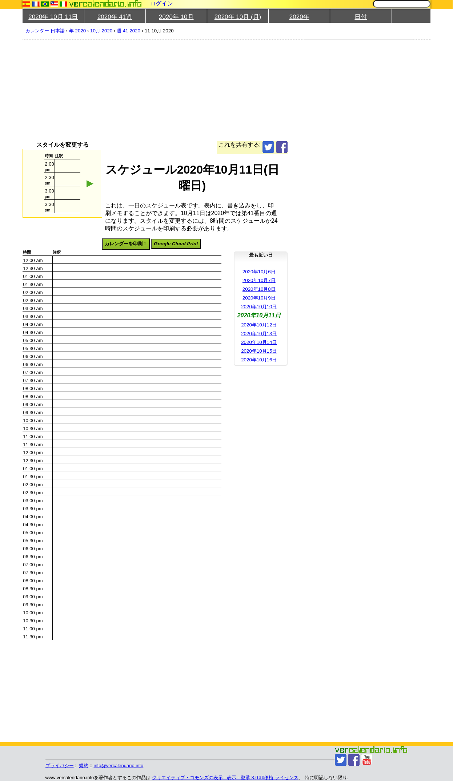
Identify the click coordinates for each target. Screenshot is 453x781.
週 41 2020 (128, 30)
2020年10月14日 (259, 342)
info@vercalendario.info (119, 765)
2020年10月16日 (259, 359)
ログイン (161, 3)
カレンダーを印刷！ (126, 243)
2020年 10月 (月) (238, 16)
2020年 (299, 16)
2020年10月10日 (259, 306)
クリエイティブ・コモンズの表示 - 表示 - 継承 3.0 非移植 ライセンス (225, 777)
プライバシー (59, 765)
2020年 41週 (114, 16)
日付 (360, 16)
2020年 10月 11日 (53, 16)
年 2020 (77, 30)
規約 (83, 765)
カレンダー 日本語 (45, 30)
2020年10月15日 (259, 351)
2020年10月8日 (259, 289)
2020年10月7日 (259, 280)
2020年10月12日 (259, 325)
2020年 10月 (176, 16)
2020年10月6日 (259, 271)
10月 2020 (101, 30)
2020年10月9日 (259, 298)
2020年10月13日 (259, 333)
